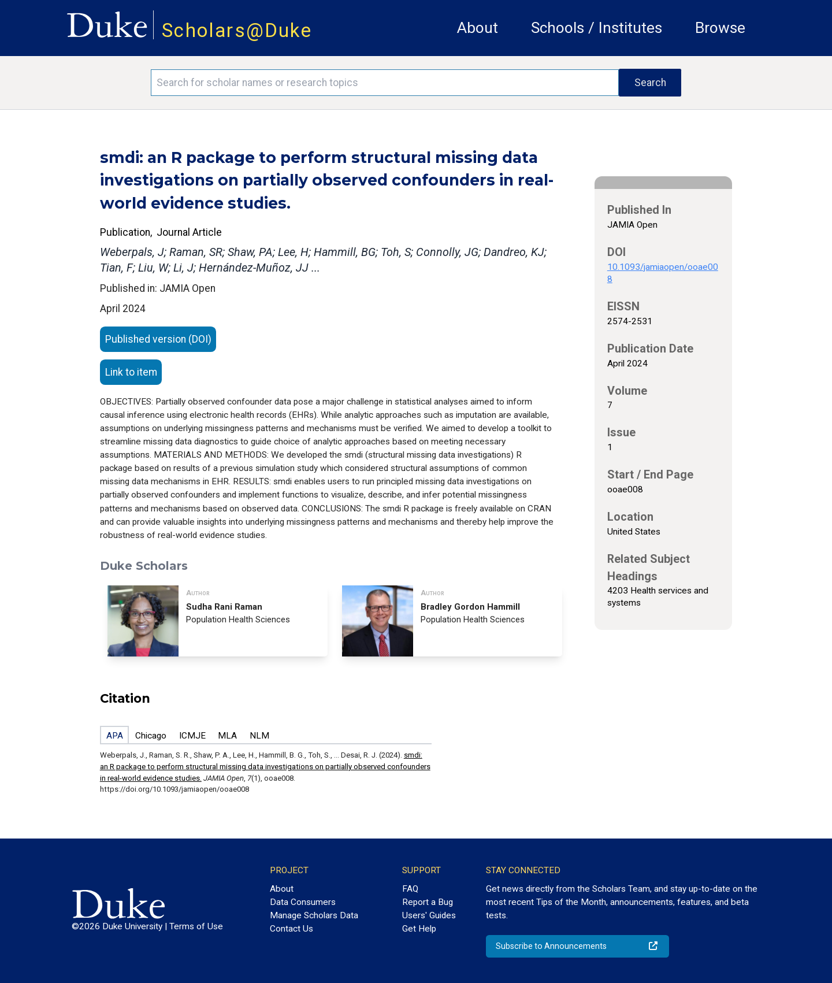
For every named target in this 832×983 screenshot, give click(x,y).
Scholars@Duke (237, 30)
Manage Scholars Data (314, 915)
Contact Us (291, 928)
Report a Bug (427, 902)
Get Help (419, 928)
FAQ (410, 889)
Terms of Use (196, 926)
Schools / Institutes (596, 27)
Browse (720, 27)
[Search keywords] (385, 82)
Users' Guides (429, 915)
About (477, 27)
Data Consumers (303, 902)
